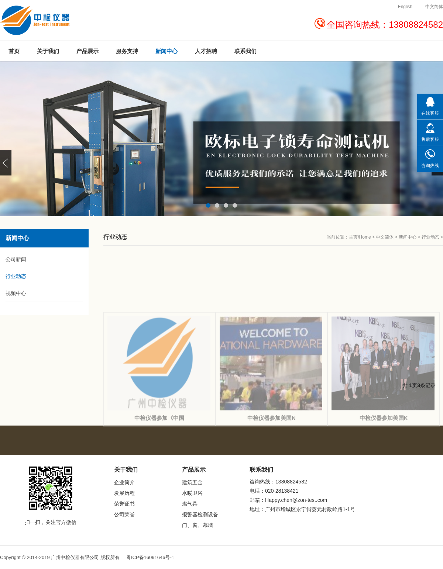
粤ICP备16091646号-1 (150, 557)
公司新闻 (16, 259)
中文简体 (385, 237)
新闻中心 (407, 237)
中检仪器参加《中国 (159, 465)
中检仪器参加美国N (271, 465)
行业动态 (430, 237)
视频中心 (16, 293)
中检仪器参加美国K (384, 465)
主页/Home (360, 237)
